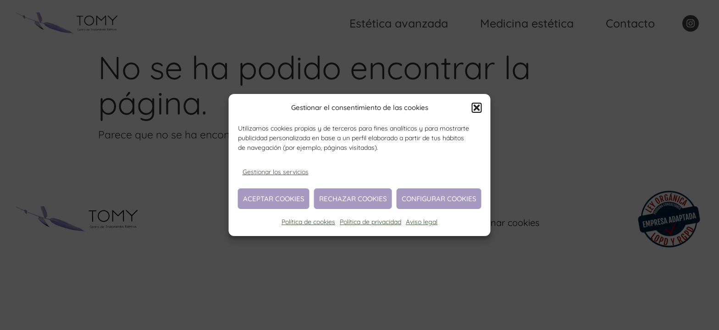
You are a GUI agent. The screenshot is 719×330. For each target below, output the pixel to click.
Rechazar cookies (353, 198)
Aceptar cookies (273, 198)
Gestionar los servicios (276, 172)
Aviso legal (421, 222)
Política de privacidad (370, 222)
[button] (476, 107)
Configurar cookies (439, 198)
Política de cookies (308, 222)
